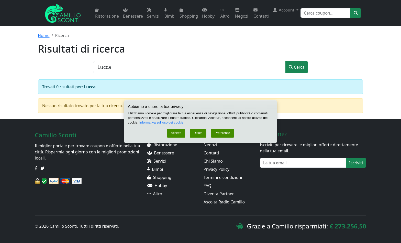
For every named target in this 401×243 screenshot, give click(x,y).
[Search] (325, 13)
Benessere (133, 13)
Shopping (189, 13)
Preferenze (222, 133)
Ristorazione (107, 13)
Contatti (261, 13)
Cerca (297, 67)
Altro (225, 13)
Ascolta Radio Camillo (224, 202)
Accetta (176, 133)
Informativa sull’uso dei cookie (161, 122)
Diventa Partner (219, 194)
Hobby (208, 13)
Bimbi (169, 13)
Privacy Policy (216, 169)
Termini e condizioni (223, 177)
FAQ (207, 185)
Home (44, 35)
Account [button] (284, 10)
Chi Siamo (213, 161)
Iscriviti (356, 163)
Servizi (153, 13)
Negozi (241, 13)
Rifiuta (198, 133)
